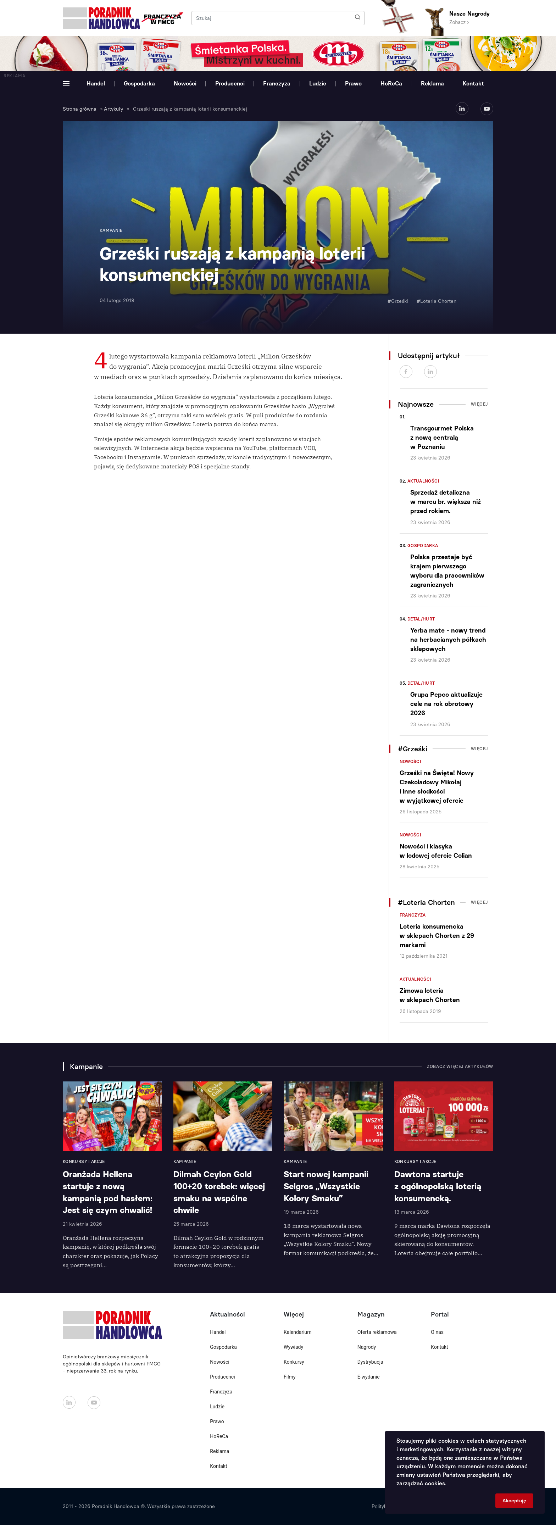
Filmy (289, 1377)
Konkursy (294, 1362)
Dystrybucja (370, 1362)
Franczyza (276, 83)
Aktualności (423, 481)
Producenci (230, 83)
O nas (437, 1332)
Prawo (353, 83)
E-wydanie (368, 1377)
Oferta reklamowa (377, 1332)
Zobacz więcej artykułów (460, 1066)
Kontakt (473, 83)
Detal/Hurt (421, 619)
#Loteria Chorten (436, 301)
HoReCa (391, 83)
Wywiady (293, 1347)
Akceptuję (514, 1501)
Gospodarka (139, 83)
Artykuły (113, 109)
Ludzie (317, 83)
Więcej (479, 404)
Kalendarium (298, 1332)
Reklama (432, 83)
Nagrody (366, 1347)
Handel (96, 83)
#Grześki (398, 301)
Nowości (185, 83)
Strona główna (79, 109)
